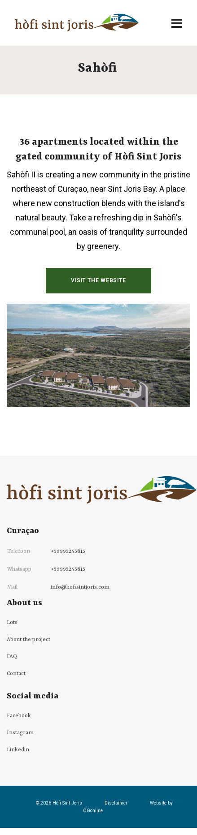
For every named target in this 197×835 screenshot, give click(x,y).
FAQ (12, 657)
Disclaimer (116, 803)
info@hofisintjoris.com (80, 587)
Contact (16, 674)
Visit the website (98, 280)
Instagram (20, 733)
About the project (28, 640)
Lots (12, 623)
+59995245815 (68, 551)
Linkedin (18, 750)
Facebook (19, 716)
